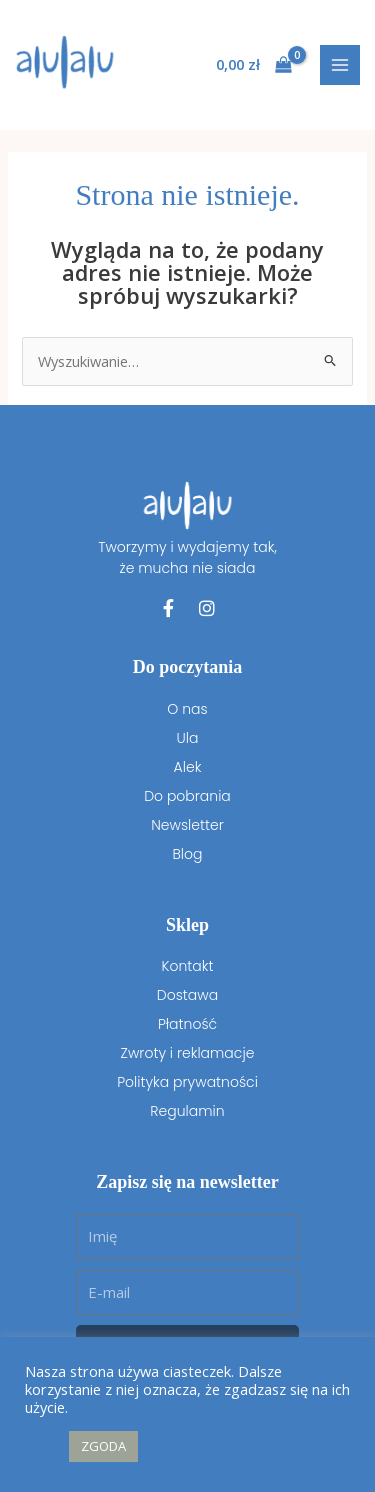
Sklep (187, 925)
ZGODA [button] (103, 1446)
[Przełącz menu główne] (340, 65)
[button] (42, 1447)
